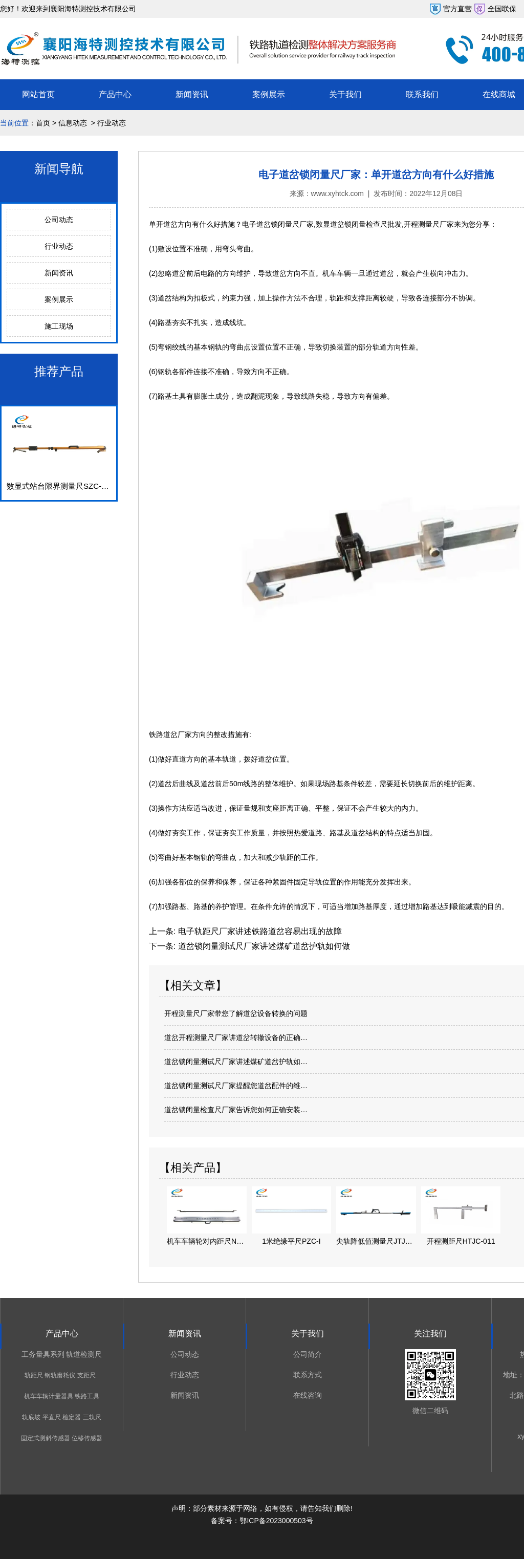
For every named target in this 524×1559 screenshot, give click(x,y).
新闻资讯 (192, 94)
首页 (43, 123)
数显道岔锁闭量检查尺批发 (359, 224)
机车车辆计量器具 (48, 1396)
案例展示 (268, 94)
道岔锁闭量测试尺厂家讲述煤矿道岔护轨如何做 (263, 946)
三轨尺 (92, 1417)
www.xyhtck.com (337, 193)
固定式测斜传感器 (45, 1438)
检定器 (71, 1417)
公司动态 (59, 219)
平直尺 (51, 1417)
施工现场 (59, 326)
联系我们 (422, 94)
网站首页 (38, 94)
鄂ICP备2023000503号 (276, 1521)
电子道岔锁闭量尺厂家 (278, 224)
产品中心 (115, 94)
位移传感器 (87, 1438)
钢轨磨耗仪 (60, 1375)
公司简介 (307, 1354)
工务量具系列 (42, 1354)
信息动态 (72, 123)
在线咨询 (307, 1395)
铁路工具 (87, 1396)
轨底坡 (31, 1417)
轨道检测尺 (84, 1354)
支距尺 (86, 1375)
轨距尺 (34, 1375)
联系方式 (307, 1375)
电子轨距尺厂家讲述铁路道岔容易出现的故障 (258, 931)
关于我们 (345, 94)
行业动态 (59, 246)
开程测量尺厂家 (429, 224)
